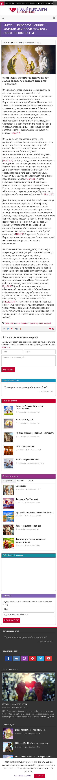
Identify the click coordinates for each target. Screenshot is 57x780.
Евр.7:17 (16, 133)
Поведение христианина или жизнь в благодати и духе (30, 540)
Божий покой (21, 485)
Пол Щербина (28, 42)
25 (40, 516)
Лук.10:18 (7, 286)
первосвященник (35, 323)
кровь (23, 323)
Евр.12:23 (7, 160)
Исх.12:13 (48, 194)
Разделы (20, 481)
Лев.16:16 (30, 179)
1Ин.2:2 (19, 234)
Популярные (8, 481)
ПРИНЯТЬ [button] (39, 775)
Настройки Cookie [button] (22, 775)
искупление (15, 323)
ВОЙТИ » (5, 347)
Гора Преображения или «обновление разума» (34, 512)
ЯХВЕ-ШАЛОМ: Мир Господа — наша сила (31, 743)
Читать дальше (47, 716)
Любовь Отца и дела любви (14, 704)
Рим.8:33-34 (9, 301)
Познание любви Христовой (27, 499)
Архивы (31, 481)
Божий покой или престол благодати (30, 729)
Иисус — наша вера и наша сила (28, 525)
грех (7, 323)
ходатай (47, 323)
